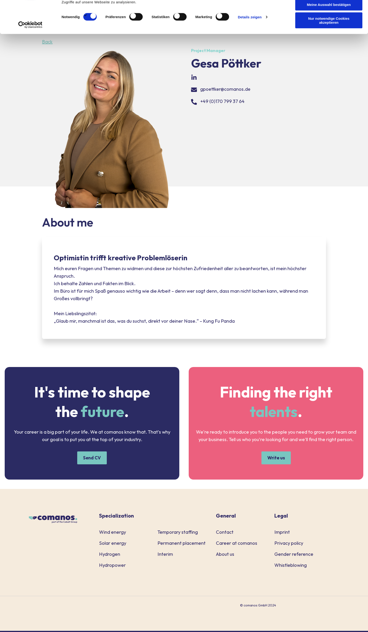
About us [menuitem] (225, 555)
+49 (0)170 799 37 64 (222, 101)
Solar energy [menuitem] (112, 544)
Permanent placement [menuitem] (181, 544)
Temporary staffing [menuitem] (177, 533)
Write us (276, 458)
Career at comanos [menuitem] (236, 544)
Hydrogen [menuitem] (109, 555)
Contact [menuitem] (225, 533)
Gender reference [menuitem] (293, 555)
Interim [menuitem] (165, 555)
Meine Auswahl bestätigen (329, 25)
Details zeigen (249, 38)
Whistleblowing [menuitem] (290, 566)
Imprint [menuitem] (282, 533)
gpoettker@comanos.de (225, 89)
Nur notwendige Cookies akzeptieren (328, 41)
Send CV (92, 458)
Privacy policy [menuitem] (288, 544)
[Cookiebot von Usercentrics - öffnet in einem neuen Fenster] (30, 45)
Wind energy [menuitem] (112, 533)
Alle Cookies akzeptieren (329, 12)
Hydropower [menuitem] (112, 566)
